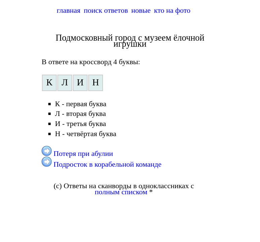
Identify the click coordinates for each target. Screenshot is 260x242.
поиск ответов (106, 10)
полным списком (121, 192)
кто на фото (172, 10)
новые (141, 10)
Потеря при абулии (83, 153)
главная (69, 10)
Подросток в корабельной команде (108, 164)
